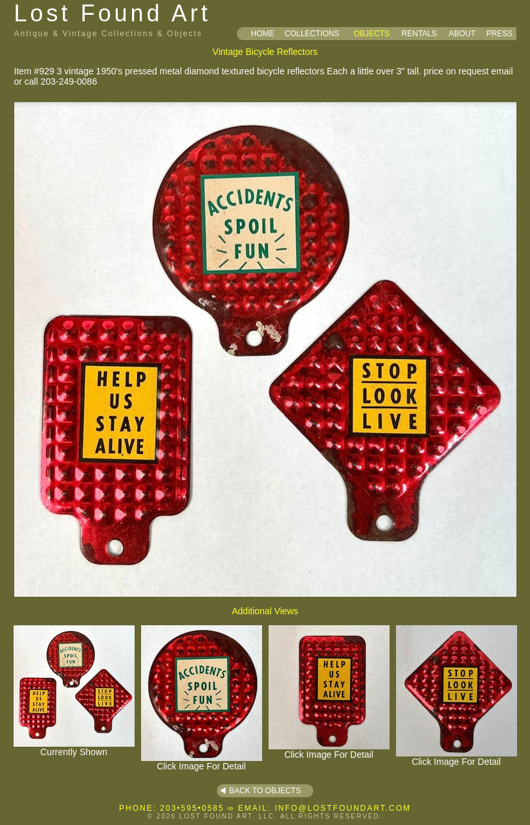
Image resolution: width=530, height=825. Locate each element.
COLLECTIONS (312, 33)
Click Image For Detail (201, 762)
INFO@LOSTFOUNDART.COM (342, 808)
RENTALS (419, 33)
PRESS (499, 33)
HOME (262, 33)
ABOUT (461, 33)
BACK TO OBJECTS (265, 790)
